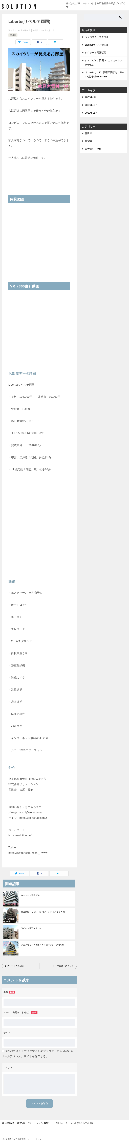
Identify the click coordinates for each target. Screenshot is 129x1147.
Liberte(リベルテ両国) (96, 44)
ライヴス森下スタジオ (31, 928)
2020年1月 (90, 97)
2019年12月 (91, 105)
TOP (27, 1123)
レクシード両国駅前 (30, 895)
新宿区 (88, 141)
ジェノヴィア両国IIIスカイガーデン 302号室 (42, 945)
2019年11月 (91, 112)
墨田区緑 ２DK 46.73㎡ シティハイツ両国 (43, 912)
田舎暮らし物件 (93, 148)
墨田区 (13, 35)
